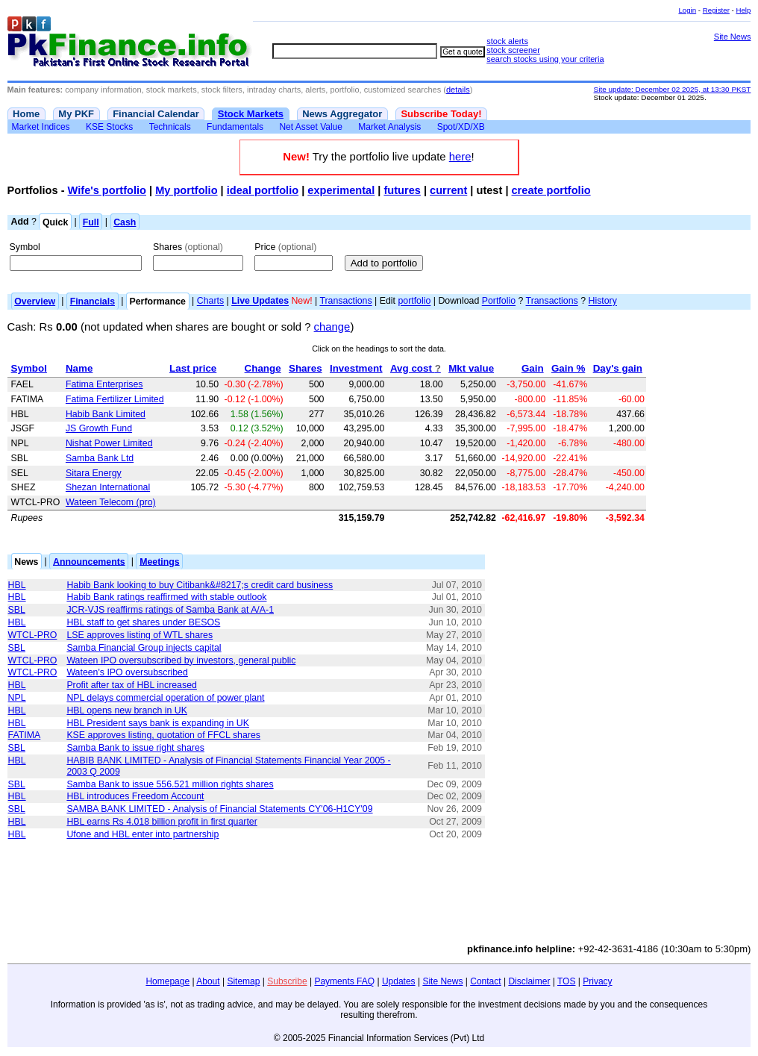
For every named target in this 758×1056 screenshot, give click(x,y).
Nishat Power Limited (109, 443)
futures (401, 190)
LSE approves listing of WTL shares (139, 635)
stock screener (513, 50)
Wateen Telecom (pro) (111, 502)
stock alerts (507, 41)
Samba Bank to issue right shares (135, 748)
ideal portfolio (262, 190)
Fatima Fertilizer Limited (115, 399)
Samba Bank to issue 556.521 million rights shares (169, 784)
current (448, 190)
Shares (188, 247)
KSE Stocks (109, 127)
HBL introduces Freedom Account (135, 796)
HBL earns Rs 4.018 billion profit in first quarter (161, 821)
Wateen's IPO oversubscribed (126, 672)
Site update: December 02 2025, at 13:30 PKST (672, 89)
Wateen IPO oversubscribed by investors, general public (180, 660)
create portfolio (551, 190)
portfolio (414, 301)
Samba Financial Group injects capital (143, 648)
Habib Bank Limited (105, 414)
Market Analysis (389, 127)
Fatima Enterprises (104, 384)
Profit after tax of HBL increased (131, 685)
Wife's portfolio (107, 190)
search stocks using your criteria (545, 58)
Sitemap (243, 981)
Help (743, 10)
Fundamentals (235, 127)
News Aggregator (342, 113)
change (332, 327)
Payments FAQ (344, 981)
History (603, 301)
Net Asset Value (310, 127)
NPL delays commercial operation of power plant (165, 698)
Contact (485, 981)
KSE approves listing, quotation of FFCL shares (163, 735)
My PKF (76, 113)
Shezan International (108, 487)
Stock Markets (251, 113)
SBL (16, 609)
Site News (732, 36)
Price (285, 247)
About (207, 981)
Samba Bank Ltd (100, 458)
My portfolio (186, 190)
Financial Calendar (156, 113)
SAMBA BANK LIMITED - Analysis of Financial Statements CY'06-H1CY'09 (219, 809)
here (460, 157)
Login (687, 10)
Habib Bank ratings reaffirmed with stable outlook (166, 597)
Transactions (345, 301)
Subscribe (287, 981)
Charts (210, 301)
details (458, 89)
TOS (566, 981)
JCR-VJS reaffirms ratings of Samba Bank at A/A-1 (170, 609)
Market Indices (41, 127)
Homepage (167, 981)
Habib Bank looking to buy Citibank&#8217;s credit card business (199, 585)
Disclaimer (529, 981)
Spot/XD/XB (461, 127)
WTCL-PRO (32, 635)
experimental (341, 190)
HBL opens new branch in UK (126, 710)
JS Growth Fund (99, 428)
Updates (399, 981)
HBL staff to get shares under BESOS (143, 622)
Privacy (597, 981)
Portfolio (499, 301)
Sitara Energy (94, 473)
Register (716, 10)
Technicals (170, 127)
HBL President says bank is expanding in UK (157, 723)
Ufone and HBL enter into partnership (142, 834)
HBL (17, 585)
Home (26, 113)
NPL (17, 698)
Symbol (25, 247)
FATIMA (24, 735)
